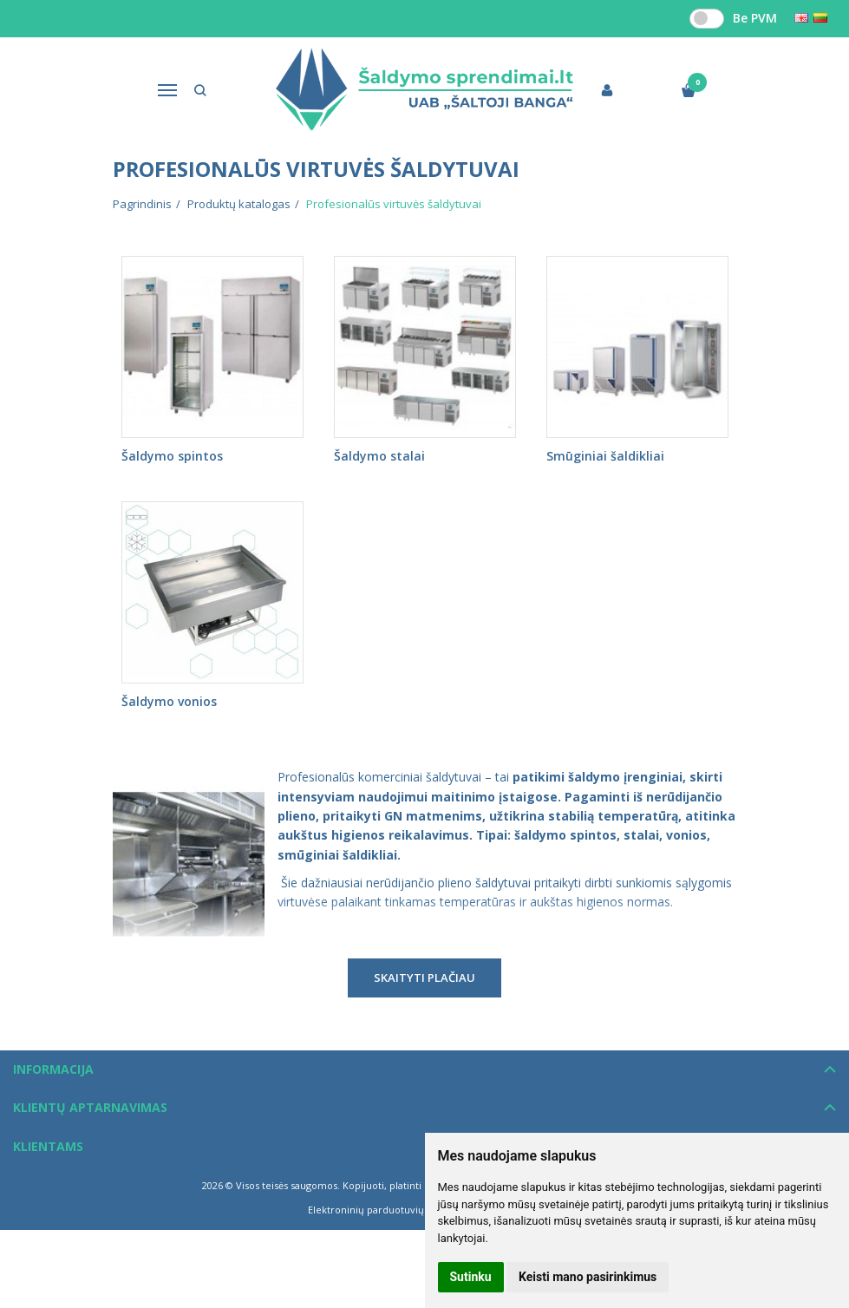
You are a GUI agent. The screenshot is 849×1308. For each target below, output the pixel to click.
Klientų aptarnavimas (90, 1107)
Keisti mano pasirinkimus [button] (587, 1277)
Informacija (53, 1069)
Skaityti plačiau (424, 977)
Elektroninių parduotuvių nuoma (384, 1209)
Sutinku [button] (471, 1277)
